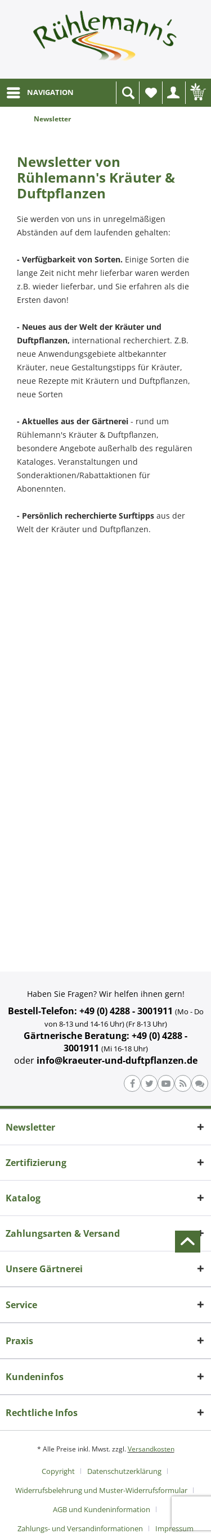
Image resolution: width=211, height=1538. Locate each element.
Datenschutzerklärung (124, 1471)
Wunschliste (153, 96)
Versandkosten (151, 1449)
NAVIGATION (40, 90)
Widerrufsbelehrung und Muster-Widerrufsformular (101, 1490)
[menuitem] (39, 92)
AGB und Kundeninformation (101, 1509)
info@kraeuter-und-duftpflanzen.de (117, 1060)
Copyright (58, 1471)
